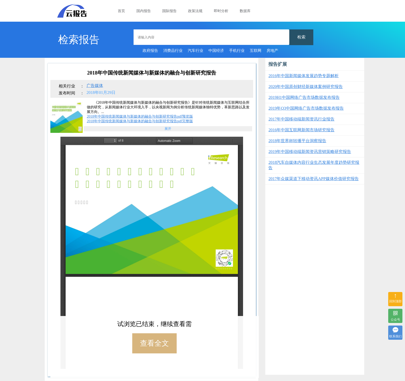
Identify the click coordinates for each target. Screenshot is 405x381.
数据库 (245, 11)
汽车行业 (195, 50)
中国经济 (216, 50)
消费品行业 (173, 50)
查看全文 (154, 343)
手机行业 (237, 50)
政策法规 (195, 11)
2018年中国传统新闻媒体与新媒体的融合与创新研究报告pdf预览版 (140, 116)
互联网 (255, 50)
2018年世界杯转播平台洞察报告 (297, 141)
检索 (301, 37)
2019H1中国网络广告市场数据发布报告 (304, 97)
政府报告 (150, 50)
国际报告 (169, 11)
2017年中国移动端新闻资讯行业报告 (301, 119)
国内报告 (143, 11)
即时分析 (221, 11)
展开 (168, 129)
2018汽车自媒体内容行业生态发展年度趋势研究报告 (313, 165)
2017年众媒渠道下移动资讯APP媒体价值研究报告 (313, 178)
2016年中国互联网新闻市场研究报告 (301, 130)
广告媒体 (95, 85)
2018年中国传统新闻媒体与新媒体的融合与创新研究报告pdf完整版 (140, 121)
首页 (121, 11)
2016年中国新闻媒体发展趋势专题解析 (303, 76)
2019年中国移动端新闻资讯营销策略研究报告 (309, 151)
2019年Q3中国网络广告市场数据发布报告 (306, 108)
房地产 (272, 50)
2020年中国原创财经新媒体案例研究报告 (305, 86)
